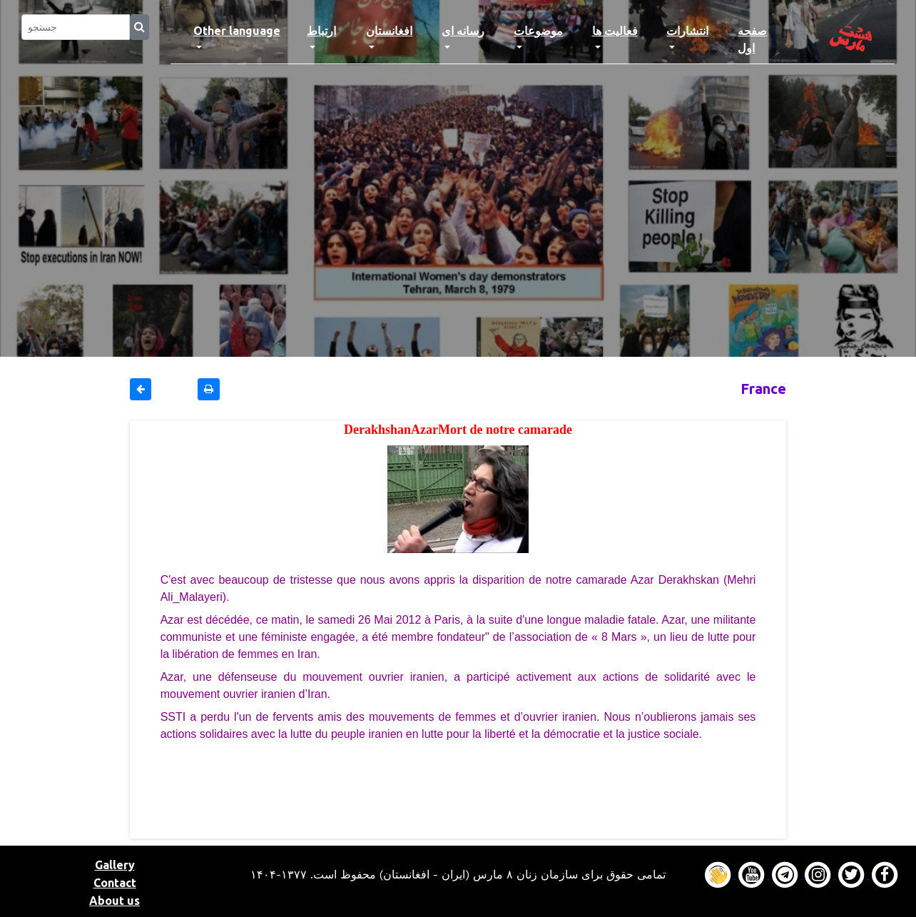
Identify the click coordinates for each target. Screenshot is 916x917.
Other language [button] (236, 30)
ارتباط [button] (321, 30)
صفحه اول (765, 39)
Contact (114, 882)
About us (114, 900)
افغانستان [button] (389, 30)
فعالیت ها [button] (615, 30)
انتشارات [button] (687, 30)
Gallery (115, 864)
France (763, 388)
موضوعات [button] (538, 30)
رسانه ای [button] (463, 30)
